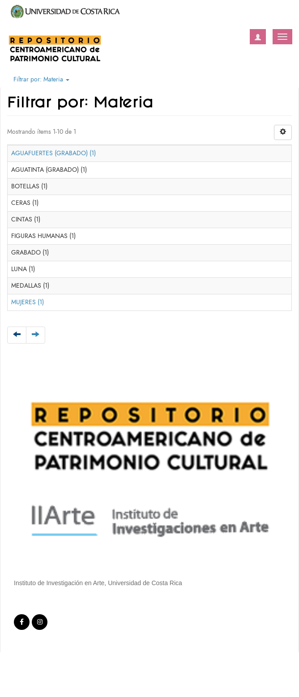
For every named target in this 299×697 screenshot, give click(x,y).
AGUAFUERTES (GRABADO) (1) (53, 153)
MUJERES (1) (27, 302)
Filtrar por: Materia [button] (41, 79)
